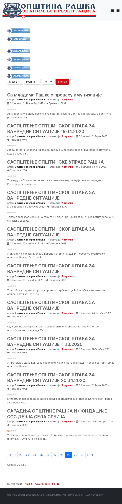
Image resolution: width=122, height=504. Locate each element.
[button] (112, 10)
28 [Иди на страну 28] (61, 454)
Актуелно (67, 99)
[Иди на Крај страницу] (93, 455)
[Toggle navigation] (118, 10)
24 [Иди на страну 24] (34, 454)
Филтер (62, 81)
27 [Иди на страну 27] (54, 454)
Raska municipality (93, 495)
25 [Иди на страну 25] (41, 454)
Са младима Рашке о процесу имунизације (54, 95)
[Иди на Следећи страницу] (87, 455)
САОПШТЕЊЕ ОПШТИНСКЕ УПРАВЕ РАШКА (55, 162)
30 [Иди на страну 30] (75, 454)
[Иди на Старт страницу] (10, 455)
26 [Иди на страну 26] (48, 454)
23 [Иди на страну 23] (27, 454)
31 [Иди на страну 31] (82, 454)
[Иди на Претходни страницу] (15, 455)
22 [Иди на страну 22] (20, 454)
